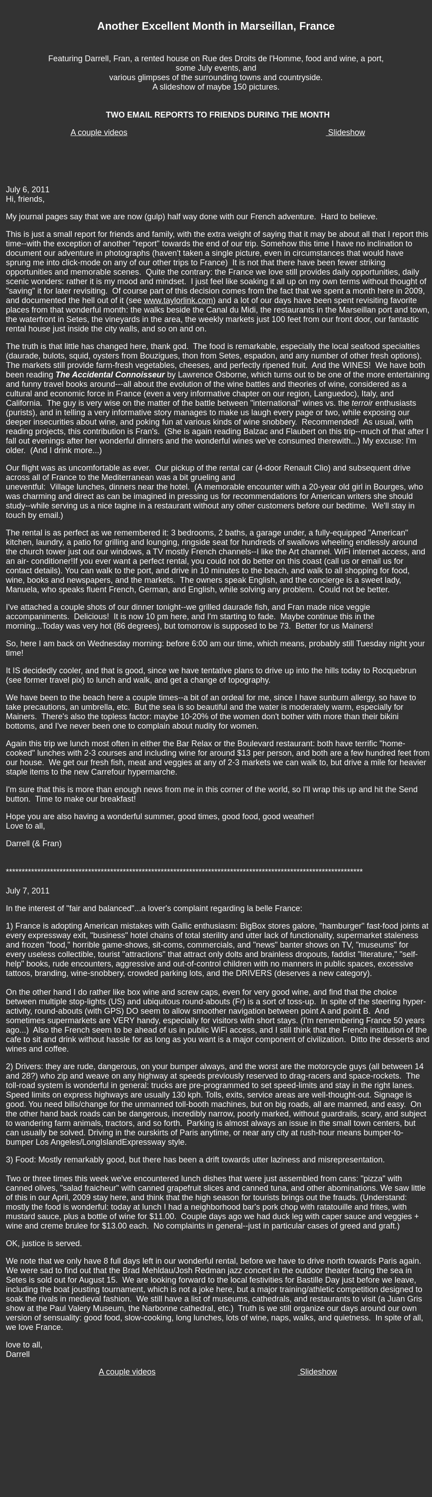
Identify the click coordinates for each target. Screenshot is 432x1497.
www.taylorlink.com (178, 300)
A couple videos (98, 132)
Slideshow (345, 132)
